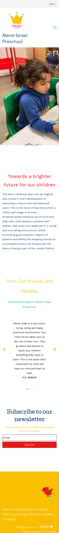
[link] (47, 484)
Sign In (52, 4)
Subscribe (29, 444)
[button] (4, 349)
